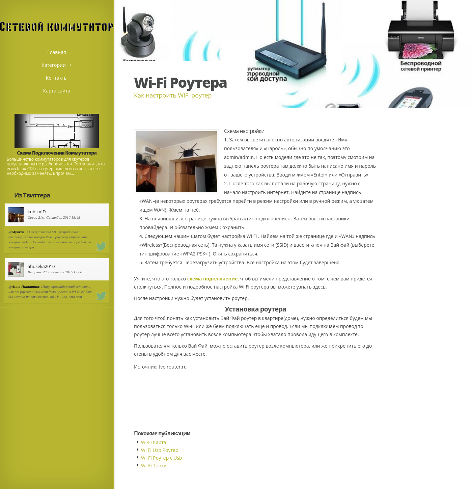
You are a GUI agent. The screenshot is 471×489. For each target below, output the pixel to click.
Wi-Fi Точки (154, 465)
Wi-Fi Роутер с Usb (161, 458)
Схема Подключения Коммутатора (56, 153)
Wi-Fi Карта (153, 442)
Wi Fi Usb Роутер (159, 450)
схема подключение (212, 278)
